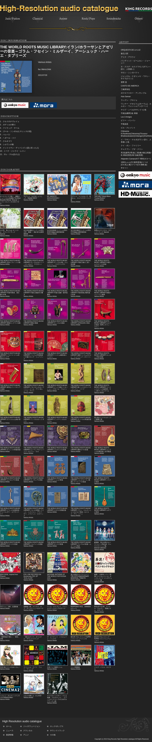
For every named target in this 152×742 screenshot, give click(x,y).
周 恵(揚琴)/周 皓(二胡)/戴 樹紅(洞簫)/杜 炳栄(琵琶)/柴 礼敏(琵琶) (136, 154)
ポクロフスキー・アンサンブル (133, 93)
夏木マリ (124, 168)
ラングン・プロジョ (129, 100)
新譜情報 (9, 735)
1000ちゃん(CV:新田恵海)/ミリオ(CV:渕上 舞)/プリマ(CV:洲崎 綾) (134, 163)
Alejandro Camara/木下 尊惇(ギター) (135, 159)
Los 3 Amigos (126, 117)
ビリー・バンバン (128, 120)
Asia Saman (126, 96)
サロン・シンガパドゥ (130, 73)
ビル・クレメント (128, 128)
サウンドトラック (57, 731)
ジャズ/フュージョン (31, 726)
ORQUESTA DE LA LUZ (130, 50)
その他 (52, 735)
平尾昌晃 (124, 124)
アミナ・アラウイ (128, 57)
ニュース (9, 731)
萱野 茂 (124, 82)
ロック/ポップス (56, 726)
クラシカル (27, 731)
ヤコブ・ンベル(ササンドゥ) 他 (133, 110)
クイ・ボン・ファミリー (131, 145)
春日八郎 (124, 54)
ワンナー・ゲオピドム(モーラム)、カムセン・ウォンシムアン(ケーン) (136, 105)
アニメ (26, 735)
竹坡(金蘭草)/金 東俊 (129, 113)
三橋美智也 (125, 89)
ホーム (9, 726)
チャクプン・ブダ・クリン (132, 149)
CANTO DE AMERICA (130, 86)
